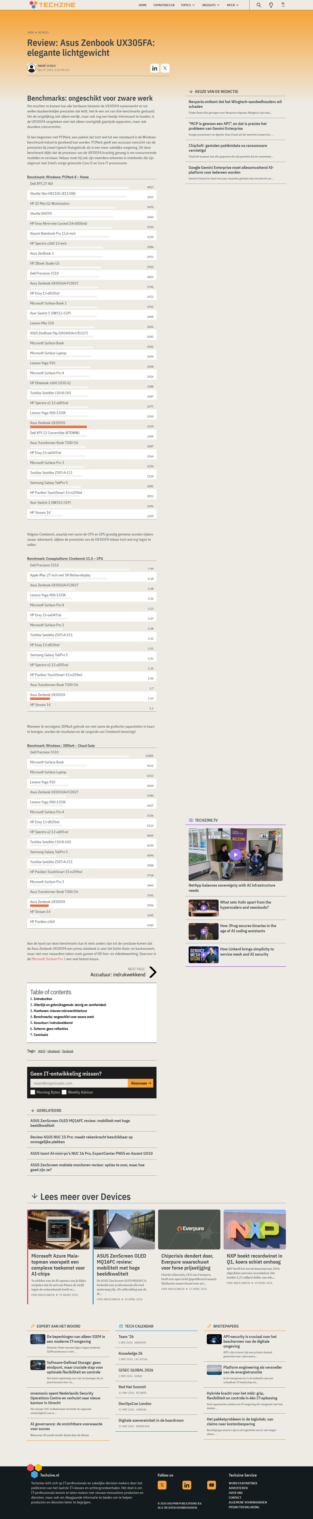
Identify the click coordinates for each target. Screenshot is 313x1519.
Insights (209, 5)
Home (143, 5)
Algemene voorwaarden (248, 1502)
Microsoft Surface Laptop (48, 353)
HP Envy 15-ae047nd (45, 452)
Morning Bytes (48, 1092)
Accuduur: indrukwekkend (53, 1022)
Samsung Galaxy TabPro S (49, 482)
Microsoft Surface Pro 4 (47, 373)
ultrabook (54, 1051)
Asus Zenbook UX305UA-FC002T (54, 283)
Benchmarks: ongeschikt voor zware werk (64, 1016)
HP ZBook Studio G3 (44, 263)
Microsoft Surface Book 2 (48, 303)
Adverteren (238, 1488)
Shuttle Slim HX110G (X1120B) (53, 193)
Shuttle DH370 (41, 213)
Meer (231, 5)
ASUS (41, 1051)
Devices (43, 32)
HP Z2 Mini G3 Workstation (49, 203)
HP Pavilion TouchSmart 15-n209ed (56, 492)
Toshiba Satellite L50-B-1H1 (50, 393)
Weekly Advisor (80, 1092)
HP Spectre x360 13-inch (48, 243)
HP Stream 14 (40, 512)
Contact (235, 1497)
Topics (186, 5)
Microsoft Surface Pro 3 (48, 959)
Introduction (43, 998)
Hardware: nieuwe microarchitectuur (60, 1010)
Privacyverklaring (244, 1507)
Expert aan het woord (58, 1326)
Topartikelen (163, 5)
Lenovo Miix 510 (42, 323)
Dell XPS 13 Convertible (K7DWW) (54, 432)
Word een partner (243, 1483)
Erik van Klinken (42, 1295)
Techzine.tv (206, 820)
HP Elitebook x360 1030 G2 (50, 383)
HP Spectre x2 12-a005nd (49, 403)
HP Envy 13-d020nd (44, 293)
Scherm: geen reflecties (51, 1028)
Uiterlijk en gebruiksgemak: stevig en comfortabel (70, 1004)
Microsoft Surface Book (47, 343)
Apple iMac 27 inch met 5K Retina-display (60, 575)
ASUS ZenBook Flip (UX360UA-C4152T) (59, 333)
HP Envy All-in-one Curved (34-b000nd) (58, 223)
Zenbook (67, 1051)
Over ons (236, 1493)
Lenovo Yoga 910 (42, 363)
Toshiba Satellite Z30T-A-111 (51, 472)
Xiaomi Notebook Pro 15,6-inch (53, 233)
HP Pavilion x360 (42, 921)
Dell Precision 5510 (44, 273)
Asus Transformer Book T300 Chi (54, 442)
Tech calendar (139, 1326)
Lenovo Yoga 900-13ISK (48, 413)
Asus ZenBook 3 (42, 253)
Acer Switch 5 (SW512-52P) (50, 313)
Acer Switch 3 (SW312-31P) (50, 502)
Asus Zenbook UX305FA (47, 422)
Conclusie (41, 1034)
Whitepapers (226, 1326)
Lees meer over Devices (85, 1196)
